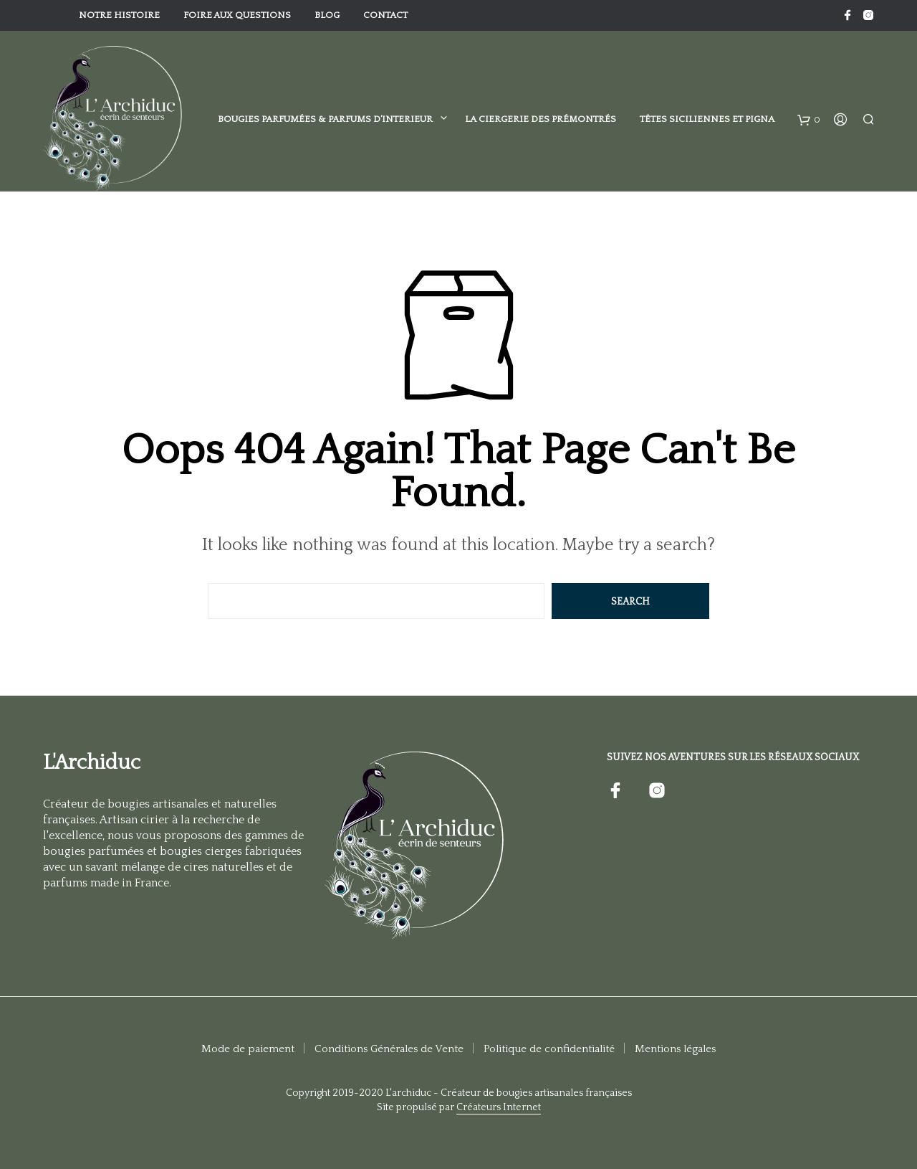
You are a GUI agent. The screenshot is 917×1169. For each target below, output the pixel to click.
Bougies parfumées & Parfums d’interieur (325, 119)
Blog (327, 15)
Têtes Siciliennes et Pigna (707, 119)
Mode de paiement (247, 1049)
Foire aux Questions (237, 15)
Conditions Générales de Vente (389, 1049)
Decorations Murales (250, 265)
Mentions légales (675, 1049)
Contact (385, 15)
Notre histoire (119, 15)
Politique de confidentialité (549, 1049)
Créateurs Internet (498, 1107)
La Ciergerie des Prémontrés (540, 119)
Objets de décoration (111, 265)
